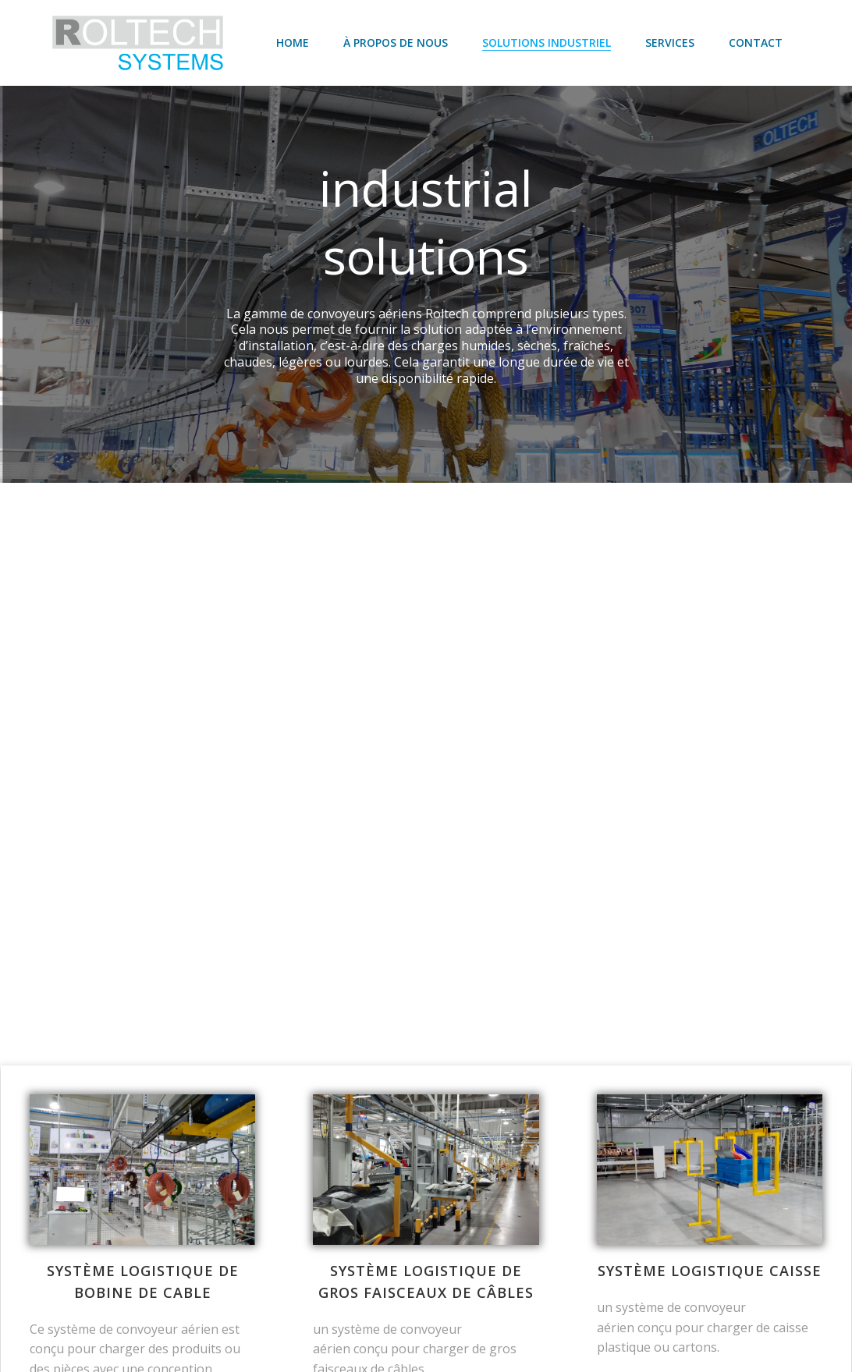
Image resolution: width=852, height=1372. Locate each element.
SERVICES (670, 42)
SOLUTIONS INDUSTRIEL (547, 42)
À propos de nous (396, 42)
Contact (756, 42)
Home (293, 42)
